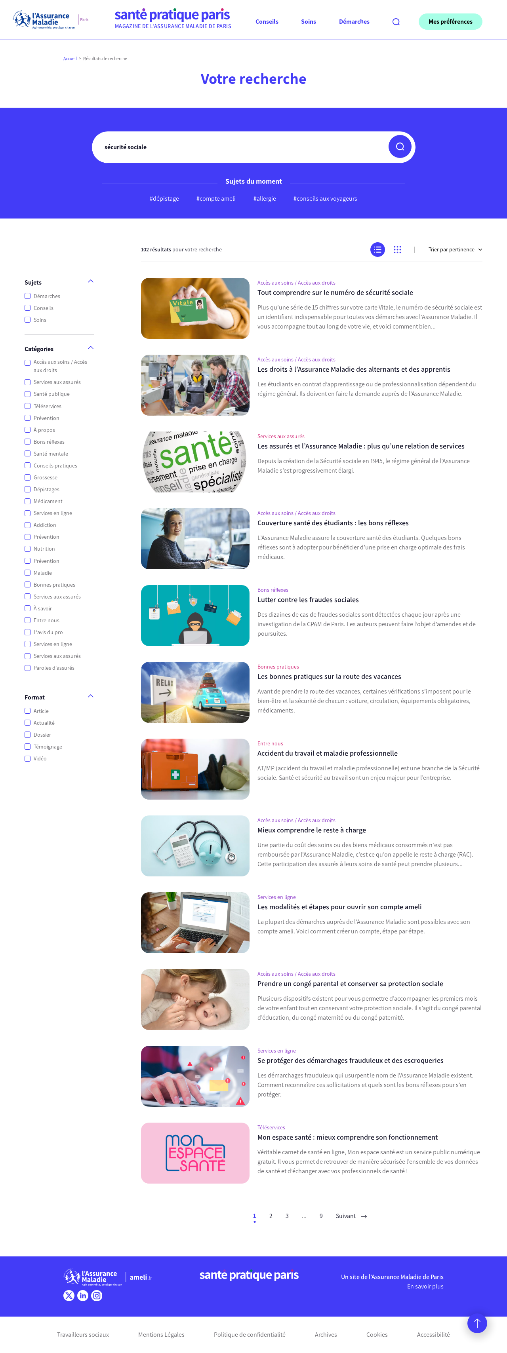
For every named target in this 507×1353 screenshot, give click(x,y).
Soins (40, 320)
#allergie (265, 198)
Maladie (43, 573)
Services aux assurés (57, 382)
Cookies (377, 1334)
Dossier (42, 735)
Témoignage (48, 746)
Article (41, 711)
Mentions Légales (161, 1334)
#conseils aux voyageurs (325, 198)
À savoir (43, 608)
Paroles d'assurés (54, 668)
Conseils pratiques (55, 465)
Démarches (47, 296)
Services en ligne (53, 513)
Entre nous (46, 620)
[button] (400, 146)
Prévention (46, 418)
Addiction (45, 525)
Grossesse (45, 477)
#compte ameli (216, 198)
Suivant (351, 1216)
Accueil (70, 58)
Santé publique (52, 394)
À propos (44, 430)
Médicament (48, 501)
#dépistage (164, 198)
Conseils (43, 308)
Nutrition (44, 548)
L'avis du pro (48, 632)
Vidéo (40, 758)
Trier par (455, 249)
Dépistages (46, 489)
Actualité (44, 723)
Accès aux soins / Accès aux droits (60, 366)
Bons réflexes (49, 442)
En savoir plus (425, 1286)
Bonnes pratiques (54, 584)
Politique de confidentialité (250, 1334)
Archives (326, 1334)
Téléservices (47, 406)
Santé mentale (51, 453)
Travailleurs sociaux (83, 1334)
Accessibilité (433, 1334)
